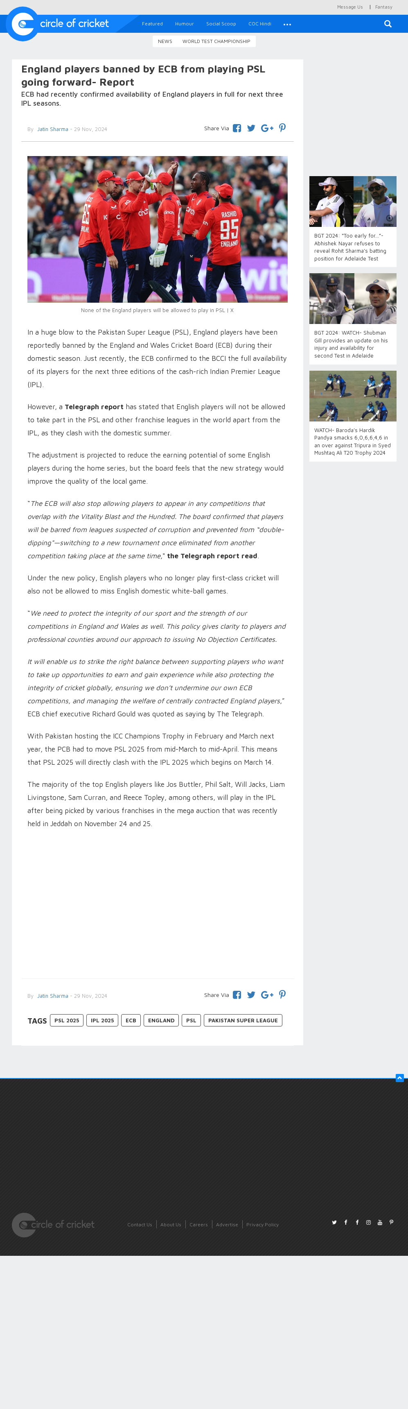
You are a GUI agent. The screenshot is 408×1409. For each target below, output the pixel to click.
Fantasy (383, 6)
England (161, 1020)
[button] (287, 24)
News (165, 41)
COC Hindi (259, 23)
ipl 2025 (102, 1020)
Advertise (227, 1224)
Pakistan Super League (243, 1020)
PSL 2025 (66, 1020)
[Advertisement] (157, 904)
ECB (131, 1020)
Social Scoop (221, 23)
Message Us (350, 6)
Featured (152, 23)
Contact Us (139, 1224)
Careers (198, 1224)
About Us (170, 1224)
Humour (184, 23)
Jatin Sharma (52, 995)
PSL (191, 1020)
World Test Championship (216, 41)
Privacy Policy (262, 1224)
